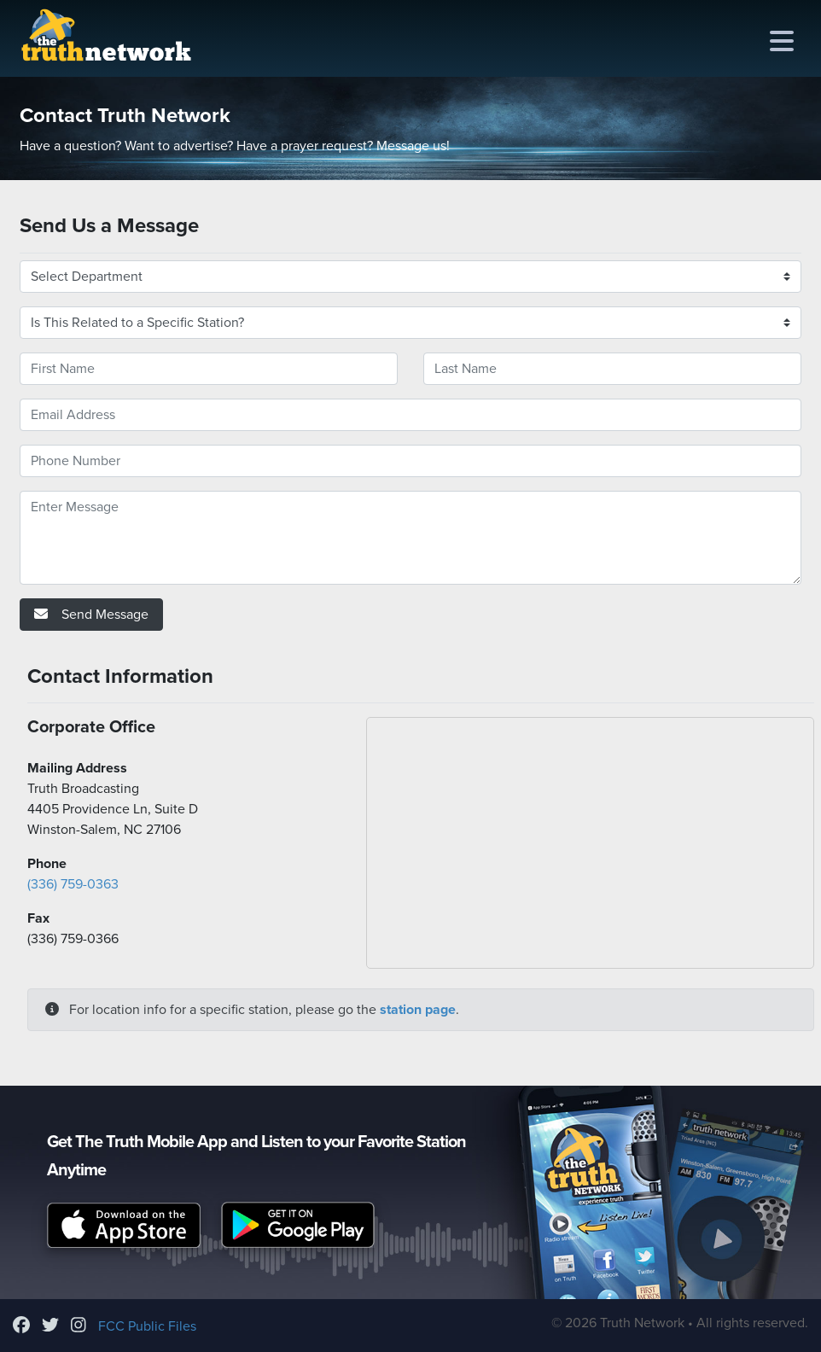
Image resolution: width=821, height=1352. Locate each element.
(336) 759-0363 (73, 884)
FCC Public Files (147, 1326)
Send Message (91, 614)
